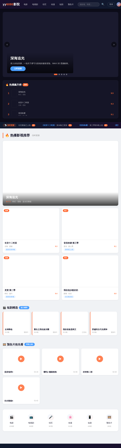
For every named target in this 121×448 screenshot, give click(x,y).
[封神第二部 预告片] (99, 362)
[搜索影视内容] (88, 4)
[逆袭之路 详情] (60, 224)
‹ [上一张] (7, 44)
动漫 (53, 4)
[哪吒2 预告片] (60, 362)
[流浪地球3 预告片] (21, 362)
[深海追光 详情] (60, 173)
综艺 (44, 4)
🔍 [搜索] (102, 4)
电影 (26, 4)
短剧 (61, 4)
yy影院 (11, 4)
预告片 (71, 4)
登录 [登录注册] (111, 4)
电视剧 (35, 4)
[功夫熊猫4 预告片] (21, 390)
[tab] (55, 74)
